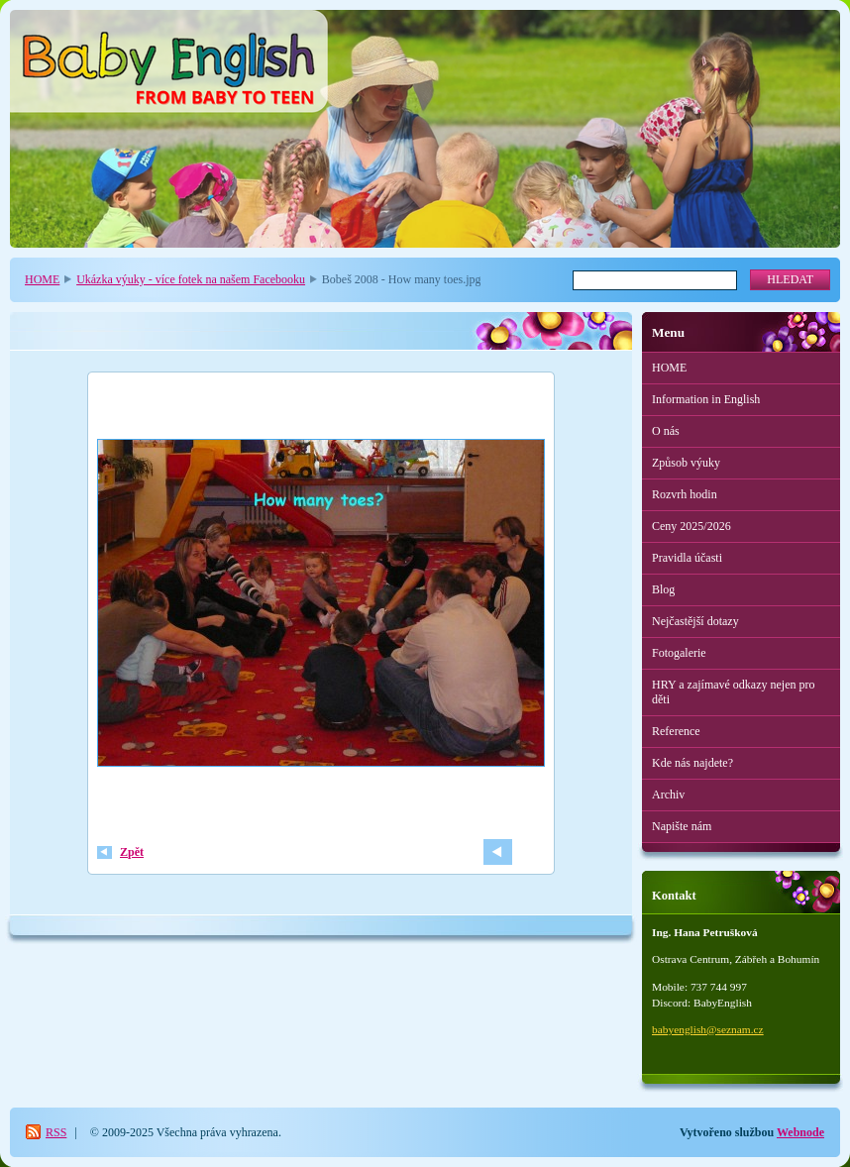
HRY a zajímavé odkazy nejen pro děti (733, 692)
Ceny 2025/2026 (691, 526)
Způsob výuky (686, 463)
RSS (56, 1132)
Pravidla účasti (687, 558)
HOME (42, 279)
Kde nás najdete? (692, 763)
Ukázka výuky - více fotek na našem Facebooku (190, 279)
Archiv (668, 794)
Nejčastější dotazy (695, 621)
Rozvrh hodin (684, 494)
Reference (676, 731)
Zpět (132, 852)
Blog (663, 589)
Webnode (800, 1132)
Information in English (706, 399)
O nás (666, 431)
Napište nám (681, 826)
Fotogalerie (679, 653)
